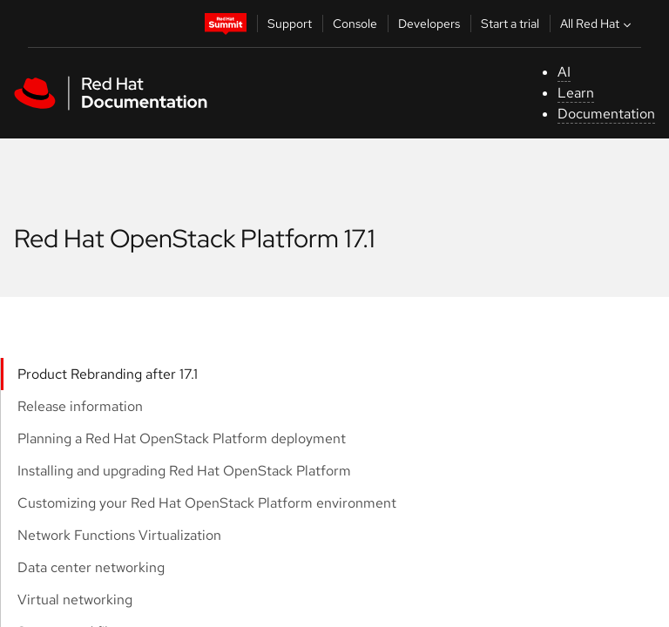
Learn (576, 93)
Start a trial (510, 23)
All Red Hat (597, 23)
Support (289, 23)
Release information (80, 406)
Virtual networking (74, 599)
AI (564, 72)
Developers (429, 23)
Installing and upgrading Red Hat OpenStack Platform (184, 471)
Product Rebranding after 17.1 (107, 374)
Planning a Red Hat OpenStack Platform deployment (181, 438)
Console (355, 23)
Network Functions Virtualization (119, 535)
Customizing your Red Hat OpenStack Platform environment (206, 503)
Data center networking (91, 567)
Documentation (606, 113)
